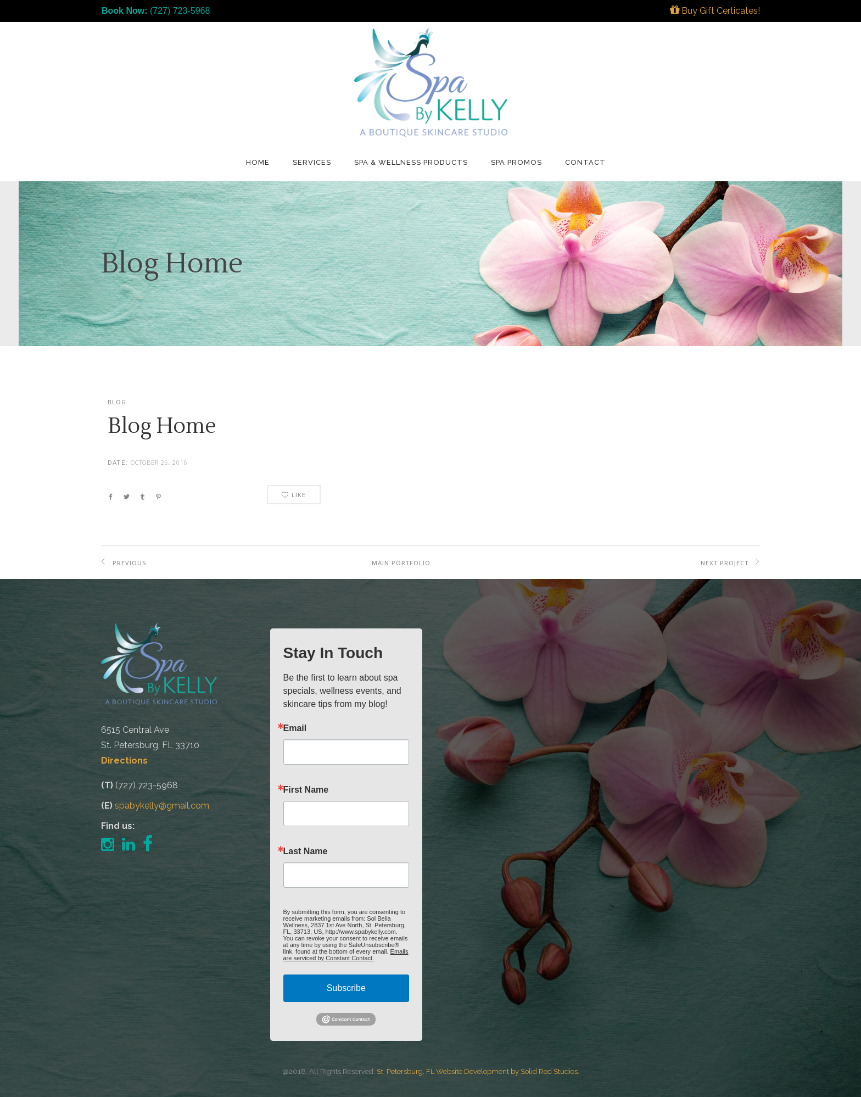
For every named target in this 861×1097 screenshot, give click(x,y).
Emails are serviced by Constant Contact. (346, 954)
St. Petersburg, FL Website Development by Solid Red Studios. (478, 1071)
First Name (306, 790)
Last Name (305, 851)
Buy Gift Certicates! (715, 10)
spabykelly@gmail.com (162, 805)
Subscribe (346, 988)
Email (295, 728)
